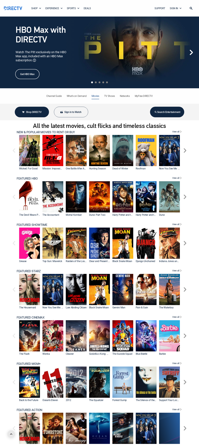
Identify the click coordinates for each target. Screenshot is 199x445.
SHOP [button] (36, 8)
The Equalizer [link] (96, 400)
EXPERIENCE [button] (54, 8)
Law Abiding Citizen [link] (76, 307)
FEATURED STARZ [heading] (29, 271)
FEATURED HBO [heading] (27, 178)
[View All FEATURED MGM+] (177, 364)
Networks (125, 96)
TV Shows (109, 96)
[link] (29, 150)
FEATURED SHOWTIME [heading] (32, 225)
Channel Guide (54, 96)
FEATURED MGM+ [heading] (29, 364)
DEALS (87, 8)
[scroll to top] (11, 434)
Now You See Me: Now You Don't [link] (176, 168)
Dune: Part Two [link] (97, 214)
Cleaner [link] (70, 353)
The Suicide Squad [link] (122, 353)
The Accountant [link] (50, 214)
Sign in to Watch (70, 112)
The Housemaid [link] (27, 307)
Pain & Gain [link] (142, 307)
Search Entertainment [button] (167, 112)
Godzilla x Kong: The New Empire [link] (106, 353)
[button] (191, 8)
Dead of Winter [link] (120, 168)
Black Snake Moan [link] (122, 261)
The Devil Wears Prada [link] (31, 214)
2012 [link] (68, 400)
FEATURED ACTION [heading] (29, 410)
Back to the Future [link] (28, 400)
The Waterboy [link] (166, 307)
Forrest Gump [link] (119, 400)
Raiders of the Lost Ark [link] (78, 261)
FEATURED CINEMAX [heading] (31, 317)
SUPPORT (160, 8)
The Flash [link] (24, 353)
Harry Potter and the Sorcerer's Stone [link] (155, 214)
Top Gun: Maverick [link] (52, 261)
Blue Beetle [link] (141, 353)
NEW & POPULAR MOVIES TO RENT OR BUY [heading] (46, 132)
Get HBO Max (27, 74)
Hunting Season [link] (97, 168)
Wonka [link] (46, 353)
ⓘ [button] (34, 60)
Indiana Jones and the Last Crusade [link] (178, 261)
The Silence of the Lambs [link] (149, 400)
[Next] (191, 52)
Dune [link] (162, 214)
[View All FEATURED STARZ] (177, 271)
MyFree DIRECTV (144, 96)
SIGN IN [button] (176, 8)
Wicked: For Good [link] (28, 168)
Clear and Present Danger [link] (102, 261)
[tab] (92, 82)
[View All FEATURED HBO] (177, 178)
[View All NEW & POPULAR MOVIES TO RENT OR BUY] (177, 132)
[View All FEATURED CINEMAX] (177, 317)
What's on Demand (77, 96)
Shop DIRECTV (32, 112)
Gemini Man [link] (118, 307)
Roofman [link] (141, 168)
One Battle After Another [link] (78, 168)
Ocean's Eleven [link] (50, 400)
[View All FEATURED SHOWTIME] (177, 225)
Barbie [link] (162, 353)
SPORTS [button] (73, 8)
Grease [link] (22, 261)
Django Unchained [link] (145, 261)
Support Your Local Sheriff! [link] (173, 400)
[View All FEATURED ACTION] (177, 410)
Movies (95, 96)
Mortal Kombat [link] (74, 214)
